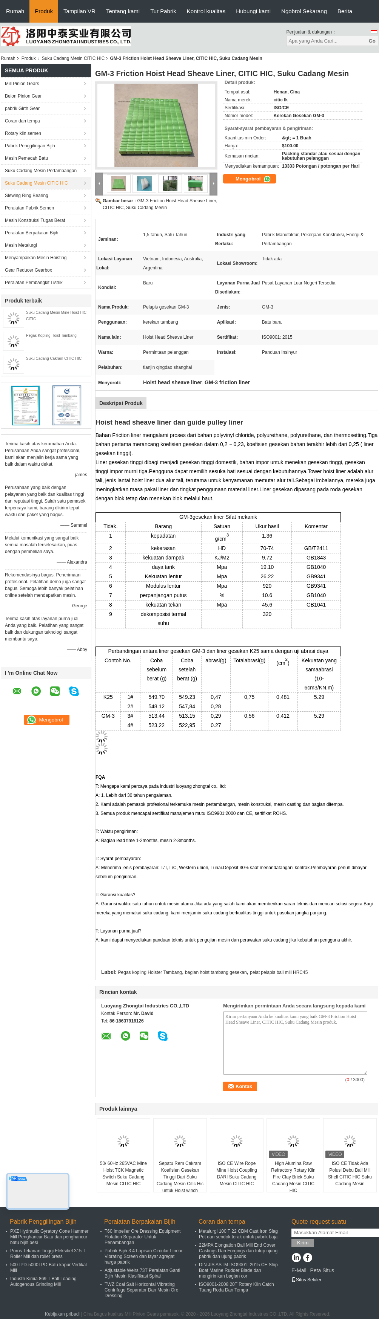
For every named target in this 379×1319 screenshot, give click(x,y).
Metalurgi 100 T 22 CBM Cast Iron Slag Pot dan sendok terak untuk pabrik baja (238, 1234)
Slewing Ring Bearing (26, 195)
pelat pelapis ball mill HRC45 (279, 972)
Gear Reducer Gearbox (28, 270)
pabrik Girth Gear (22, 108)
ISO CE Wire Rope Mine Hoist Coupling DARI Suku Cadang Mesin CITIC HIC (236, 1173)
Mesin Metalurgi (21, 245)
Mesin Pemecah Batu (26, 158)
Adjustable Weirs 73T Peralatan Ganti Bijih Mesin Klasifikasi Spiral (142, 1273)
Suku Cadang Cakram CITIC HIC (54, 358)
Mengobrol (253, 179)
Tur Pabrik (163, 11)
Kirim (302, 1243)
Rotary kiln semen (23, 133)
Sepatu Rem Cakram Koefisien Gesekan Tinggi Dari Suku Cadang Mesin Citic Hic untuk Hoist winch (180, 1177)
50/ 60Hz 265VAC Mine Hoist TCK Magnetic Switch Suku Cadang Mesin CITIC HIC (123, 1173)
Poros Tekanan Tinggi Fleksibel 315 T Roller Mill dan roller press (47, 1253)
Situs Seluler (306, 1279)
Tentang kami (123, 11)
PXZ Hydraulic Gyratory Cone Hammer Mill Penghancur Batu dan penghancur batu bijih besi (49, 1237)
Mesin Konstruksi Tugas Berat (35, 220)
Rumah (15, 11)
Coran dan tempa (22, 121)
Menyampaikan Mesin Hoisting (35, 257)
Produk (44, 11)
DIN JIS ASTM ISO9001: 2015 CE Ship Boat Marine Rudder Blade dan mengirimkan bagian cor (238, 1270)
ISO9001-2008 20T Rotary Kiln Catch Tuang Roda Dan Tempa (236, 1287)
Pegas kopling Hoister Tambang (150, 972)
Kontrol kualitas (206, 11)
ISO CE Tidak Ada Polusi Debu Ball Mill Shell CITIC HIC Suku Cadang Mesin (350, 1173)
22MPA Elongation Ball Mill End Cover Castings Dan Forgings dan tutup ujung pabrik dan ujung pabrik (238, 1251)
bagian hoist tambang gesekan (216, 972)
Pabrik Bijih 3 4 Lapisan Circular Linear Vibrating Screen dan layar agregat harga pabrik (144, 1256)
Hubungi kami (253, 11)
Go (372, 41)
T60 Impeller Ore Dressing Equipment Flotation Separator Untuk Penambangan (142, 1237)
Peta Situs (322, 1270)
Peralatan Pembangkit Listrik (34, 282)
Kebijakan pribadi (62, 1314)
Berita (344, 11)
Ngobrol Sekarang (304, 11)
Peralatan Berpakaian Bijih (31, 232)
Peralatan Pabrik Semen (29, 208)
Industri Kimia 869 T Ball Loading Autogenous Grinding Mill (43, 1281)
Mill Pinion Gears (22, 83)
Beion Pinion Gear (23, 96)
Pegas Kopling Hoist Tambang (51, 335)
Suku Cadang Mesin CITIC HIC (73, 58)
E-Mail (299, 1270)
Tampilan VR (79, 11)
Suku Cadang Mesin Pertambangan (41, 170)
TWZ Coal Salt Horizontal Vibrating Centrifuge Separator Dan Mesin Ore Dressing (141, 1290)
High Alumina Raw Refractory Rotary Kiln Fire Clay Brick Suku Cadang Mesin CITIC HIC (293, 1177)
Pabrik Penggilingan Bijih (30, 145)
